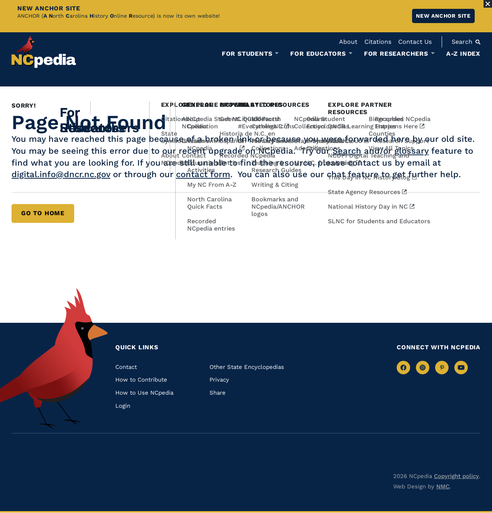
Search (346, 151)
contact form (203, 174)
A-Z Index (463, 53)
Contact (126, 367)
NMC (442, 486)
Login (122, 405)
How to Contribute (141, 379)
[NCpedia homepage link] (44, 51)
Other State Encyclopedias (246, 367)
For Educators (318, 53)
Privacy (219, 379)
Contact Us (415, 41)
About (348, 41)
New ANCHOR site (443, 16)
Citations (377, 41)
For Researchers (396, 53)
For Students (247, 53)
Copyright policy (456, 476)
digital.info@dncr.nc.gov (61, 174)
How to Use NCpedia (144, 392)
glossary (411, 151)
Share (217, 392)
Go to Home (43, 213)
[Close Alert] (488, 4)
